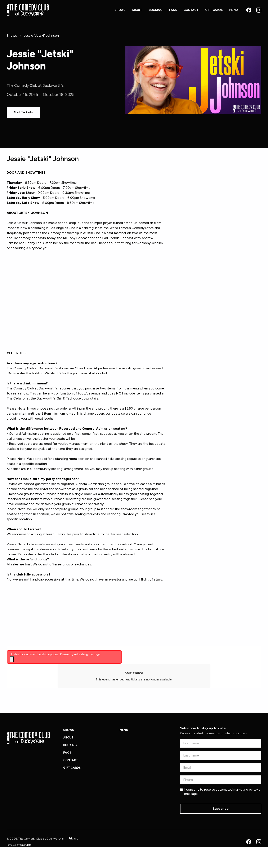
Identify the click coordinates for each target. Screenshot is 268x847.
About (137, 10)
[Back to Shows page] (12, 36)
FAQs (173, 10)
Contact (191, 10)
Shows (120, 10)
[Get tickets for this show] (23, 112)
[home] (28, 10)
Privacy (73, 838)
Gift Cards (214, 10)
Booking (155, 10)
